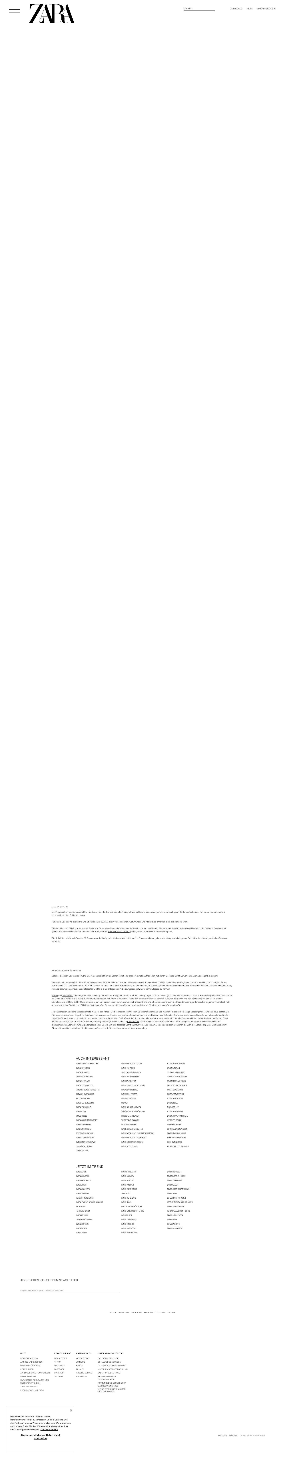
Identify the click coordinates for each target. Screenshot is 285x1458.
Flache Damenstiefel (175, 1098)
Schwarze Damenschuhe (85, 1094)
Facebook (137, 1312)
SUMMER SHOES (81, 1116)
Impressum (81, 1376)
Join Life (80, 1362)
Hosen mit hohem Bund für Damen (179, 1202)
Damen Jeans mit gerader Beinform (89, 1202)
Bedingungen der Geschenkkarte (107, 1378)
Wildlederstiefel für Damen (177, 1146)
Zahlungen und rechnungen (35, 1372)
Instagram (124, 1312)
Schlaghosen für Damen (176, 1198)
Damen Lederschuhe (83, 1107)
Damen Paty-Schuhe (83, 1068)
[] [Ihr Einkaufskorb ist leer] (266, 8)
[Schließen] (71, 1410)
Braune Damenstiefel (129, 1089)
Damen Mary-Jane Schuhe (176, 1133)
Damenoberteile (82, 1215)
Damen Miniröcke (127, 1224)
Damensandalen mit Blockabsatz (133, 1137)
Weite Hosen (80, 1206)
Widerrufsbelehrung (109, 1372)
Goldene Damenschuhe (175, 1094)
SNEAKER (124, 1103)
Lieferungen (26, 1369)
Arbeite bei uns (84, 1372)
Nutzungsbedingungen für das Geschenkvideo (112, 1384)
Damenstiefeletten (83, 1124)
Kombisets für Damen (84, 1219)
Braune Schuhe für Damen (177, 1085)
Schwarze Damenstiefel (176, 1072)
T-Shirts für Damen (83, 1211)
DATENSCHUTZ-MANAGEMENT (112, 1365)
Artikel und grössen (31, 1362)
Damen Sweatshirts (128, 1219)
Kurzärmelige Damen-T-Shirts (178, 1211)
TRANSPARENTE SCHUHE (84, 1146)
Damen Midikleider (83, 1189)
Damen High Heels (173, 1171)
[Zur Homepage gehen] (53, 13)
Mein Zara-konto (29, 1358)
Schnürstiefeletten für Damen (133, 1111)
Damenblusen (126, 1215)
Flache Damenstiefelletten (131, 1129)
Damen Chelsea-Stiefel (84, 1085)
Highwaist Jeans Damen (84, 1198)
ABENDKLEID (125, 1193)
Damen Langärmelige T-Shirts (132, 1211)
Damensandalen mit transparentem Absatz (137, 1133)
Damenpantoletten (128, 1081)
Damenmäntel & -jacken (176, 1176)
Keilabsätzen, (133, 1021)
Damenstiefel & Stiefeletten (87, 1063)
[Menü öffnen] (14, 10)
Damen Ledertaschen (129, 1232)
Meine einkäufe (28, 1376)
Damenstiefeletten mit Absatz (133, 1085)
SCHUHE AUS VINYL (82, 1150)
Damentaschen (81, 1232)
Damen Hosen (126, 1202)
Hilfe (250, 8)
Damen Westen (127, 1180)
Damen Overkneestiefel (130, 1076)
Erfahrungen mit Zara (32, 1390)
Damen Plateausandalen (85, 1137)
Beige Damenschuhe (174, 1142)
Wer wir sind (82, 1358)
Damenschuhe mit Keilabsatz (87, 1120)
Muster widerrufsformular (113, 1369)
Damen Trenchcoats (83, 1180)
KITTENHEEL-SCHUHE (174, 1120)
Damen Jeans (172, 1193)
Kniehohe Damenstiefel (84, 1076)
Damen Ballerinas (82, 1072)
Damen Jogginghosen (175, 1206)
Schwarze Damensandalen (177, 1129)
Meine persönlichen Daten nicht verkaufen (111, 1390)
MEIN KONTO (236, 8)
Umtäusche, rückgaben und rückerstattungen (34, 1381)
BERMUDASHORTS (173, 1224)
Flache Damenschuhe (175, 1111)
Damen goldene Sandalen (131, 1107)
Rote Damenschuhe (83, 1098)
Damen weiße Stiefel (129, 1146)
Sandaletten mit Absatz (119, 931)
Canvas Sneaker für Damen (86, 1142)
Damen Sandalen (173, 1068)
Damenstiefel (172, 1103)
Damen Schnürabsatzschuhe (132, 1142)
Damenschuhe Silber (129, 1094)
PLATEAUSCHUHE (173, 1107)
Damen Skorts (81, 1228)
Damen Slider (81, 1111)
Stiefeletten (92, 921)
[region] (40, 1429)
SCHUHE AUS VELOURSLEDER (131, 1072)
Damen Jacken (81, 1185)
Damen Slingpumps (83, 1081)
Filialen (80, 1369)
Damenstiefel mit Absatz (176, 1081)
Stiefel (79, 921)
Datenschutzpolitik (108, 1358)
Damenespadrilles (174, 1124)
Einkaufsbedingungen (109, 1362)
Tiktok (113, 1312)
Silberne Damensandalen (176, 1137)
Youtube (160, 1312)
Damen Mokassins (128, 1068)
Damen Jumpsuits (82, 1193)
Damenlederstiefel (128, 1098)
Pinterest (149, 1312)
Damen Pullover (127, 1185)
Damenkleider (172, 1185)
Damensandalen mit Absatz (131, 1063)
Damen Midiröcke (82, 1224)
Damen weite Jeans (128, 1198)
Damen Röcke (172, 1219)
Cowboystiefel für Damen (177, 1076)
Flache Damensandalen (176, 1063)
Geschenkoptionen (30, 1365)
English (233, 1435)
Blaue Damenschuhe (83, 1129)
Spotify (171, 1312)
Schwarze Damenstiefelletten (87, 1089)
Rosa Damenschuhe (128, 1124)
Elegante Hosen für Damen (131, 1206)
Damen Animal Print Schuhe (177, 1116)
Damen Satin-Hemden (175, 1215)
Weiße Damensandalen (130, 1120)
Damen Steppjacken (174, 1180)
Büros (79, 1365)
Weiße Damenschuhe (175, 1089)
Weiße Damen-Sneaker (84, 1133)
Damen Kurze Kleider (129, 1189)
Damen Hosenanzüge (175, 1228)
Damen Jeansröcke (128, 1228)
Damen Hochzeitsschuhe (85, 1103)
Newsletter (60, 1358)
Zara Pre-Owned (28, 1386)
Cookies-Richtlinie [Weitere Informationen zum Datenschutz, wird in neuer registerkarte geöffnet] (49, 1429)
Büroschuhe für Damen (130, 1116)
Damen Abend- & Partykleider (178, 1189)
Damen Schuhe (81, 1171)
